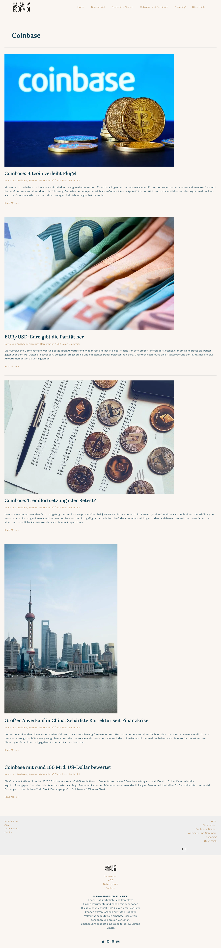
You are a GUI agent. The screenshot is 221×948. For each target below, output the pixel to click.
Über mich (210, 840)
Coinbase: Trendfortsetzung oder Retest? (52, 500)
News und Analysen (16, 180)
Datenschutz (12, 829)
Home (213, 821)
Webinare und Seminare (202, 833)
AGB (7, 825)
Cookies (9, 833)
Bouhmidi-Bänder (206, 829)
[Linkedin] (108, 941)
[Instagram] (112, 941)
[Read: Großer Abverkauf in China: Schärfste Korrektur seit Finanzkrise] (60, 628)
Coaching (211, 837)
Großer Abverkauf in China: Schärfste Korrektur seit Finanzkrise (80, 720)
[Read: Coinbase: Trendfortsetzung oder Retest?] (89, 436)
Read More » (11, 202)
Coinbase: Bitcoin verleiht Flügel (42, 173)
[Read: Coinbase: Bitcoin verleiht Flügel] (89, 109)
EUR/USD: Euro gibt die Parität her (46, 336)
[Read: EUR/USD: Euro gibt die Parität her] (89, 273)
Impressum (11, 821)
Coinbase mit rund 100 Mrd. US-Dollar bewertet (60, 767)
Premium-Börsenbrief (43, 180)
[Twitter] (103, 941)
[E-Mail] (117, 941)
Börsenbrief (209, 825)
